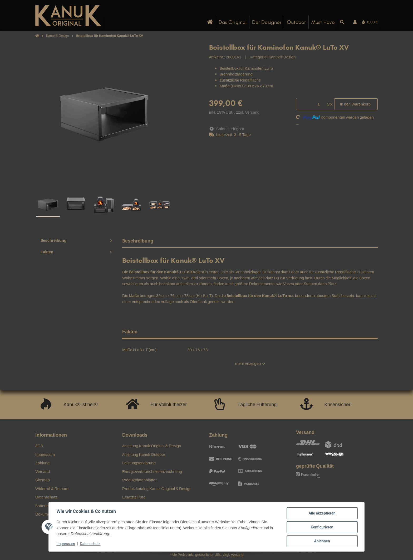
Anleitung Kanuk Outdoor (143, 454)
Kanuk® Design (282, 56)
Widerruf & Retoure (51, 488)
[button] (355, 22)
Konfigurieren (321, 528)
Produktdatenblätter (139, 479)
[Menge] (310, 104)
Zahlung (42, 462)
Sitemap (42, 479)
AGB (39, 445)
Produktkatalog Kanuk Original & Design (156, 488)
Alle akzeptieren (321, 514)
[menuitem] (210, 22)
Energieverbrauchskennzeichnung (152, 471)
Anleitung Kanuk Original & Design (151, 445)
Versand (252, 112)
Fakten (76, 251)
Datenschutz (91, 544)
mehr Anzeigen (250, 364)
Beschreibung (76, 240)
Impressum (66, 544)
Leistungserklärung (139, 462)
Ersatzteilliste (133, 497)
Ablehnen (321, 541)
